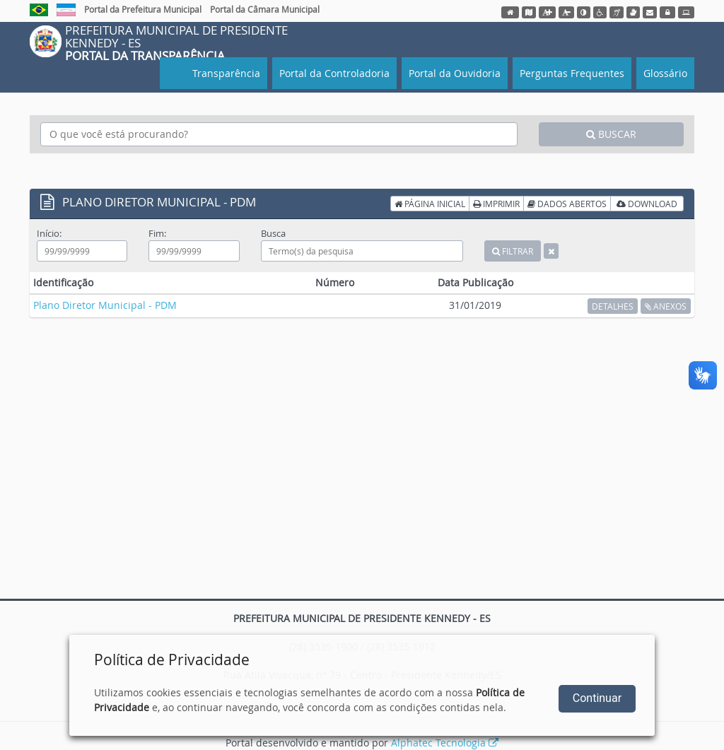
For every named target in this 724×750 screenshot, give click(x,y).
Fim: (157, 233)
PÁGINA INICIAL (430, 203)
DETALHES (613, 306)
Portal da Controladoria (334, 73)
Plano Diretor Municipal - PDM (105, 305)
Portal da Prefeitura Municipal (143, 9)
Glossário (665, 73)
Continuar (597, 698)
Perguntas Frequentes (572, 73)
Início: (49, 233)
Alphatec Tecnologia (444, 742)
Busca (273, 233)
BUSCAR (611, 134)
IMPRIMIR (496, 203)
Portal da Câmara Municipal (265, 9)
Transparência (224, 73)
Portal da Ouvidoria (455, 73)
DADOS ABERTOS (567, 203)
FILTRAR (512, 251)
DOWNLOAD (647, 203)
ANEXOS (666, 306)
